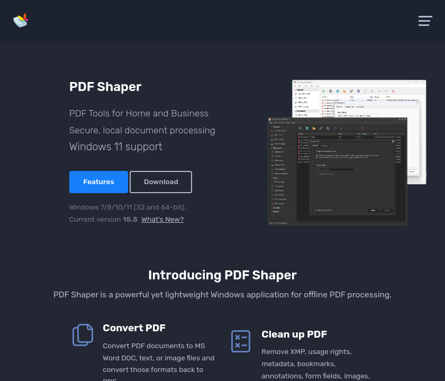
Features (98, 181)
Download (161, 181)
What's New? (162, 219)
